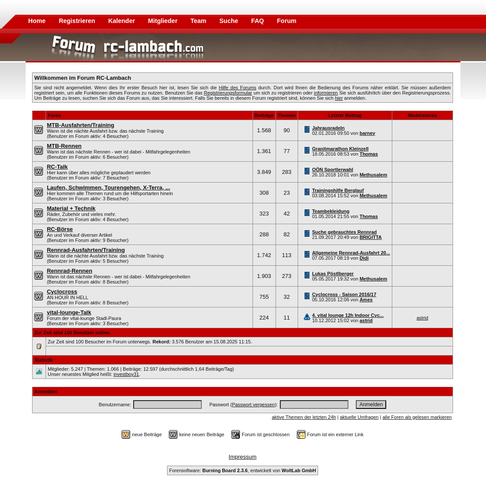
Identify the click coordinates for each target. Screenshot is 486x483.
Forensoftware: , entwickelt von (242, 470)
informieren (326, 92)
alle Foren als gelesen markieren (417, 417)
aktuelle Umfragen (359, 417)
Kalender (122, 20)
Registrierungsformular (228, 92)
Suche (230, 20)
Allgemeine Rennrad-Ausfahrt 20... (351, 252)
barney (367, 133)
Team (199, 20)
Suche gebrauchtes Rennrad (344, 232)
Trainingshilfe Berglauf (338, 190)
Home (37, 20)
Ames (366, 299)
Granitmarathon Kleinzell (340, 148)
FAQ (258, 20)
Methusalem (373, 174)
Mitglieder (163, 20)
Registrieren (78, 20)
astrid (366, 320)
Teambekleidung (330, 211)
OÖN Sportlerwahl (332, 169)
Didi (364, 258)
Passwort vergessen (253, 404)
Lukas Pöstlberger (333, 273)
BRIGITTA (371, 237)
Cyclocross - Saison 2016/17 (344, 294)
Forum (286, 20)
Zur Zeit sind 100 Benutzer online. (72, 332)
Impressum (242, 457)
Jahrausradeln (328, 128)
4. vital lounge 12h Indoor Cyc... (348, 315)
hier (339, 98)
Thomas (369, 154)
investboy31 (126, 374)
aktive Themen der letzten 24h (304, 417)
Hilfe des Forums (237, 87)
